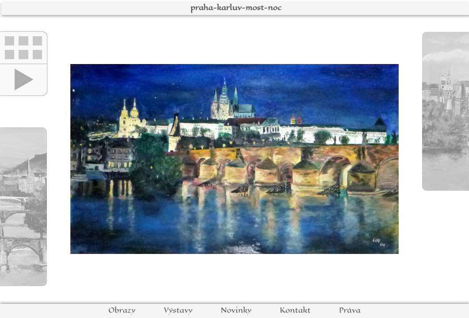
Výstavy (178, 310)
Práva (350, 310)
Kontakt (295, 310)
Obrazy (121, 310)
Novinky (236, 310)
